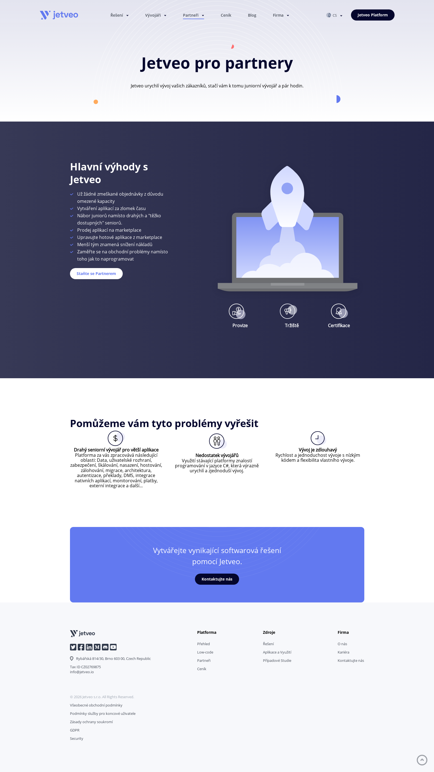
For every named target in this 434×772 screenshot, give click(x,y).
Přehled (203, 643)
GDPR (74, 730)
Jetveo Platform (373, 15)
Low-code (205, 652)
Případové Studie (277, 660)
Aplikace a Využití (277, 652)
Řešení (117, 15)
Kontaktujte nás (217, 579)
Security (76, 738)
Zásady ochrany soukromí (91, 721)
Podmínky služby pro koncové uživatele (103, 713)
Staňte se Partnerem (96, 273)
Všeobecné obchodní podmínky (96, 705)
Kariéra (343, 652)
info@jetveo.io (82, 671)
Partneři (191, 15)
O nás (342, 643)
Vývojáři (153, 15)
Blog (252, 15)
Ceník (226, 15)
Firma (278, 15)
